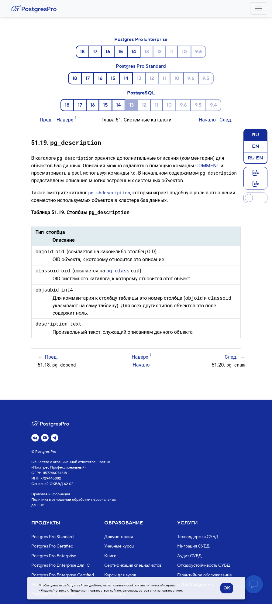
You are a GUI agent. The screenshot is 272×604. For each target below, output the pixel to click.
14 (133, 52)
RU (255, 134)
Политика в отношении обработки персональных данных (73, 502)
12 (159, 52)
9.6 (198, 52)
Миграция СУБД (193, 546)
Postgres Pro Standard (141, 66)
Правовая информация (50, 494)
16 (107, 52)
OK (226, 588)
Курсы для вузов (120, 575)
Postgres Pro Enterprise (140, 39)
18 (82, 52)
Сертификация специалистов (132, 565)
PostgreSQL (141, 93)
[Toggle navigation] (258, 8)
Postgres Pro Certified (52, 546)
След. (225, 120)
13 (146, 52)
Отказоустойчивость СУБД (203, 565)
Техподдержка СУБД (198, 537)
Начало (207, 120)
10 (184, 52)
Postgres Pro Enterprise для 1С (60, 565)
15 (120, 52)
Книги (110, 556)
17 (95, 52)
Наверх (65, 120)
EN (255, 146)
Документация (118, 537)
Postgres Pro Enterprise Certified (62, 575)
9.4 (213, 105)
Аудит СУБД (189, 556)
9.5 (205, 78)
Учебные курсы (119, 546)
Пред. (46, 120)
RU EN (255, 157)
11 (172, 52)
